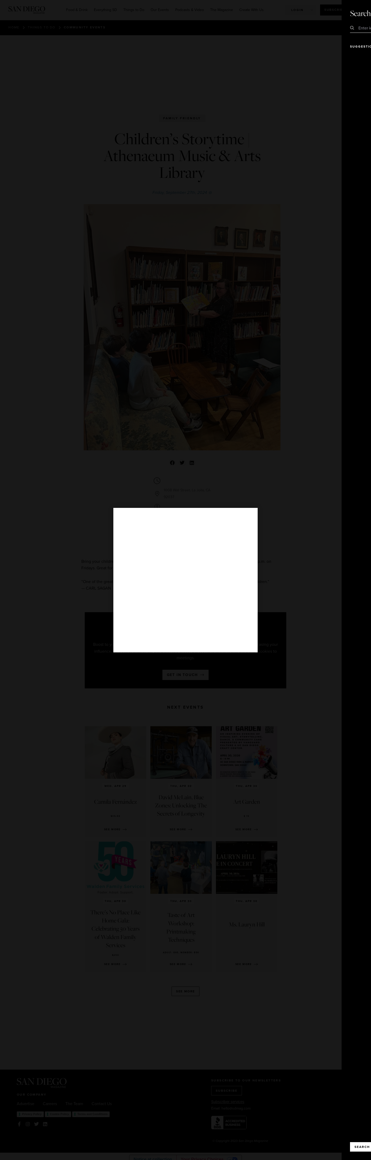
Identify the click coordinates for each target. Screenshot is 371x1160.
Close (352, 13)
